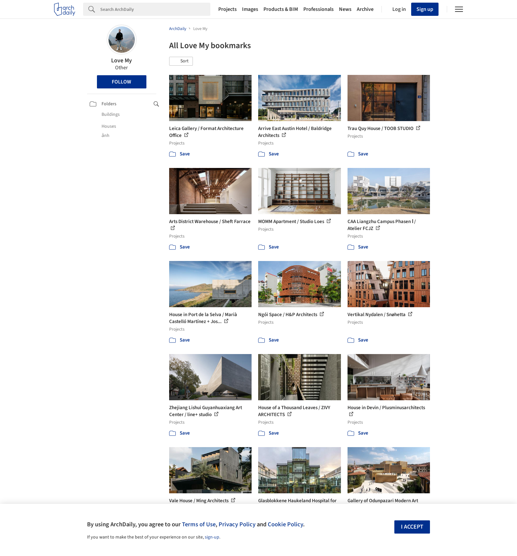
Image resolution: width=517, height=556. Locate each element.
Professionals (318, 9)
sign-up (212, 537)
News (345, 9)
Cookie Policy (285, 524)
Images (250, 9)
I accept (412, 527)
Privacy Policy (237, 524)
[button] (181, 61)
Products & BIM (280, 9)
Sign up (424, 9)
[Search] (155, 9)
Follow (121, 81)
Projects (227, 9)
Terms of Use (199, 524)
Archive (365, 9)
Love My (121, 60)
